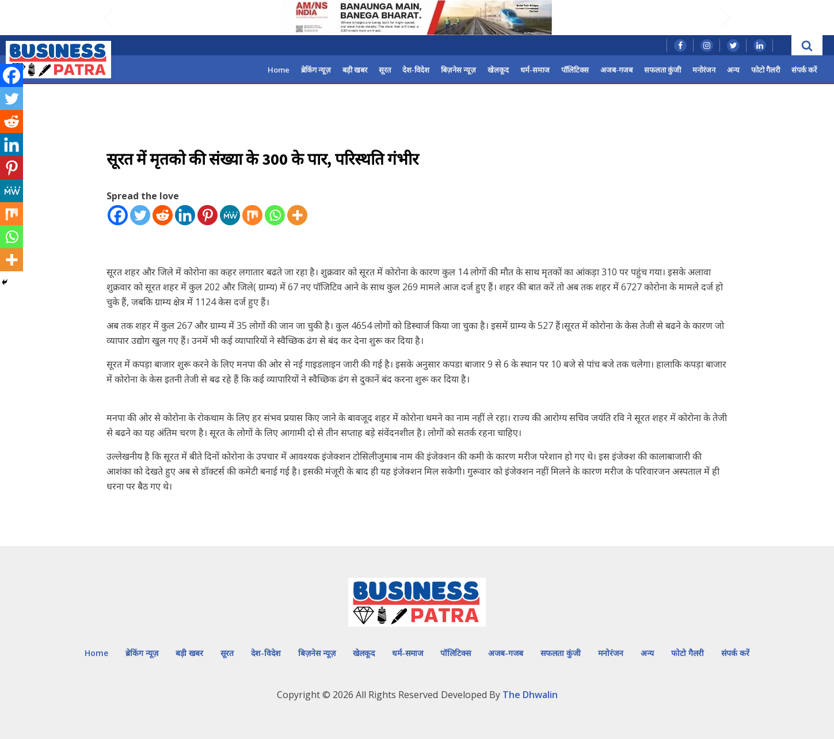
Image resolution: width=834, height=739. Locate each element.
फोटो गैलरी (765, 70)
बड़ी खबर (354, 70)
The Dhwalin (530, 694)
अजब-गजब (616, 70)
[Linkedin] (185, 215)
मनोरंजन (703, 70)
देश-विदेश (415, 70)
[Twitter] (140, 215)
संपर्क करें (804, 70)
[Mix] (252, 215)
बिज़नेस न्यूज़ (458, 70)
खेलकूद (498, 70)
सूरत (385, 70)
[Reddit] (163, 215)
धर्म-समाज (535, 70)
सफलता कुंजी (662, 70)
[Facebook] (118, 215)
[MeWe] (230, 215)
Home (279, 70)
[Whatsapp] (275, 215)
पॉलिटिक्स (575, 70)
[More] (297, 215)
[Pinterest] (207, 215)
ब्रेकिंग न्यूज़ (316, 70)
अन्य (733, 70)
